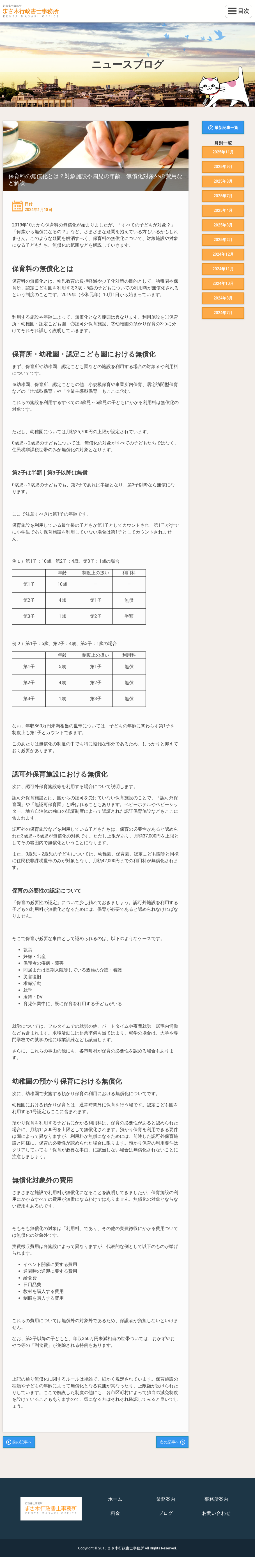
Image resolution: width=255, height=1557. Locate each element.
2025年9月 (223, 166)
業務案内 (165, 1499)
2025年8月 (223, 181)
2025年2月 (223, 239)
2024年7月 (223, 312)
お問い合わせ (216, 1513)
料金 (115, 1513)
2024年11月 (223, 269)
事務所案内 (216, 1499)
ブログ (165, 1513)
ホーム (115, 1499)
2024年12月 (223, 254)
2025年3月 (223, 225)
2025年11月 (223, 152)
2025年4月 (223, 210)
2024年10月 (223, 283)
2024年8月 (223, 298)
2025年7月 (223, 196)
